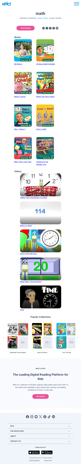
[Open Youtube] (36, 416)
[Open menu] (76, 4)
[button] (17, 336)
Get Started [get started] (40, 396)
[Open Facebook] (27, 416)
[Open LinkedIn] (53, 416)
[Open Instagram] (31, 416)
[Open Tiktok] (49, 416)
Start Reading (25, 28)
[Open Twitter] (40, 416)
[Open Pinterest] (44, 416)
